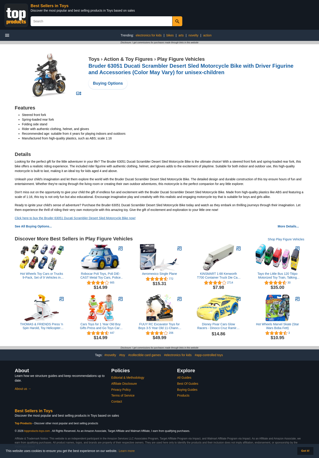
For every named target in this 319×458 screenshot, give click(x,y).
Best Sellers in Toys (50, 6)
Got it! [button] (305, 450)
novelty (193, 35)
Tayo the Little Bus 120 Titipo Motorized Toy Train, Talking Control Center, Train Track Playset (278, 275)
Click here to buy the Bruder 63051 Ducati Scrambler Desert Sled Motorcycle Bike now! (75, 218)
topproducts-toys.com (37, 431)
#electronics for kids (178, 355)
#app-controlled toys (209, 355)
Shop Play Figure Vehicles (286, 239)
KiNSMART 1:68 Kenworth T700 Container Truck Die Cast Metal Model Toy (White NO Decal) (218, 275)
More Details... (288, 226)
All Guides (184, 377)
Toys (94, 59)
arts (181, 35)
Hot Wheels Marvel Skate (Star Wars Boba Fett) (277, 326)
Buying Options (108, 83)
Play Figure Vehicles (181, 59)
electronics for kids (149, 35)
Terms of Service (122, 395)
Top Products (24, 423)
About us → (23, 389)
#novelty (110, 355)
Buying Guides (187, 389)
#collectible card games (144, 355)
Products (183, 395)
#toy (122, 355)
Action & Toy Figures (128, 59)
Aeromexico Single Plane (159, 273)
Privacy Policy (121, 389)
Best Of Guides (187, 383)
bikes (170, 35)
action (207, 35)
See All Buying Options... (33, 226)
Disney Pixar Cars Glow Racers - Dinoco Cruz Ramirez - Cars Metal (218, 326)
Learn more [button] (127, 451)
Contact (116, 401)
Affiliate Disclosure (124, 383)
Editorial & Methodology (127, 377)
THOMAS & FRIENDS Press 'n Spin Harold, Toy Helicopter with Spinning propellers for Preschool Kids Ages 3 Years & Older (41, 326)
